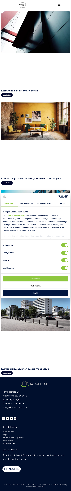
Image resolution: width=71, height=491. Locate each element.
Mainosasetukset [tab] (43, 203)
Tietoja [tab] (62, 203)
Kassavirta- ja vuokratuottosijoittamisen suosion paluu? (32, 178)
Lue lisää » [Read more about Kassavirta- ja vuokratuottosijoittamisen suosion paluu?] (7, 183)
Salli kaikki (35, 279)
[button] (59, 5)
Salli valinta (36, 286)
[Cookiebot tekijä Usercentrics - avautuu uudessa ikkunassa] (57, 196)
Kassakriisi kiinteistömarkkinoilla (19, 90)
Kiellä (35, 293)
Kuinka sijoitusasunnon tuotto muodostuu (25, 369)
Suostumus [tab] (9, 203)
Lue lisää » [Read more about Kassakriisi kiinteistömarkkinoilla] (7, 95)
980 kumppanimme (17, 216)
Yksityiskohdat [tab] (26, 203)
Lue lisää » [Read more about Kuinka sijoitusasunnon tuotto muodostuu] (7, 373)
